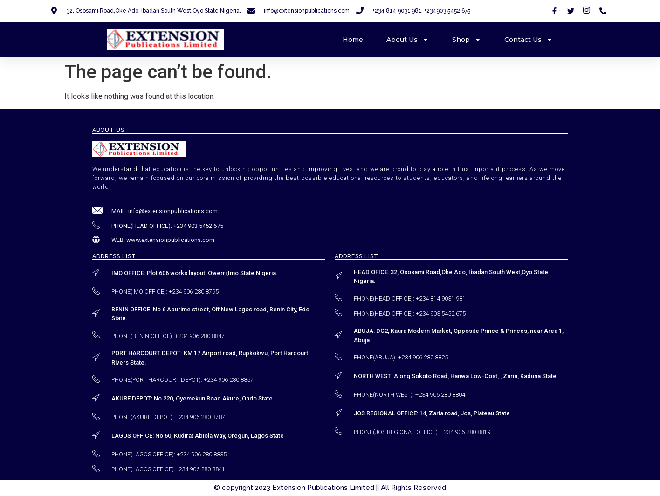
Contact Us (528, 40)
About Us (407, 40)
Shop (466, 40)
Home (353, 39)
